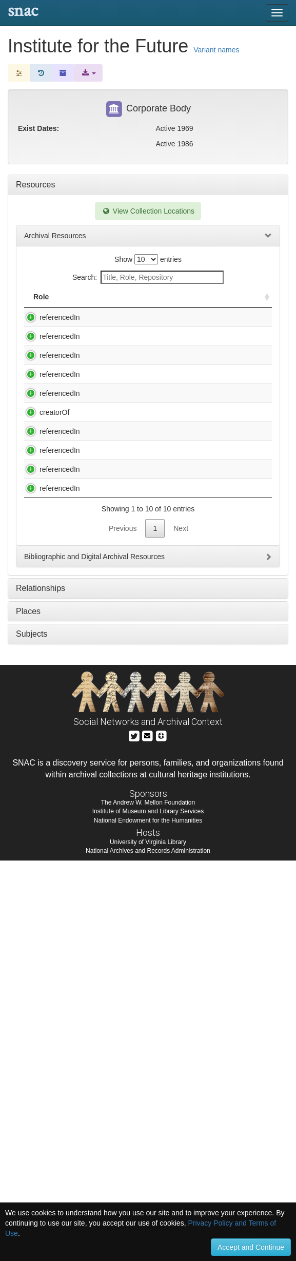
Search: (148, 277)
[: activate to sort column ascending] (262, 302)
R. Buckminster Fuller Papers (126, 788)
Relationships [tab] (40, 988)
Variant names (216, 50)
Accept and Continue (251, 1247)
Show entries (148, 259)
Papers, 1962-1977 (110, 727)
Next (180, 929)
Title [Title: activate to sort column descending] (91, 307)
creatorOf (44, 618)
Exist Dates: (38, 128)
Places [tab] (28, 1011)
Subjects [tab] (31, 1034)
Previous (122, 929)
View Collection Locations (148, 211)
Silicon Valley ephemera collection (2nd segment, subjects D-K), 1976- (119, 858)
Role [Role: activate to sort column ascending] (41, 307)
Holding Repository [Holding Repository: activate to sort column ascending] (209, 302)
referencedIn (49, 327)
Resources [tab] (35, 184)
